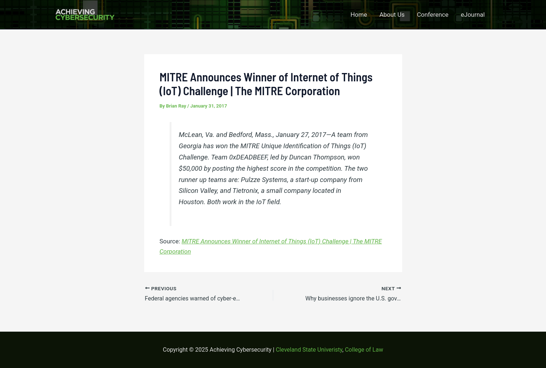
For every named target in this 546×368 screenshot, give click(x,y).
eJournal (473, 14)
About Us (391, 14)
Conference (433, 14)
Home (359, 14)
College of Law (364, 349)
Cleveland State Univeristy (309, 349)
